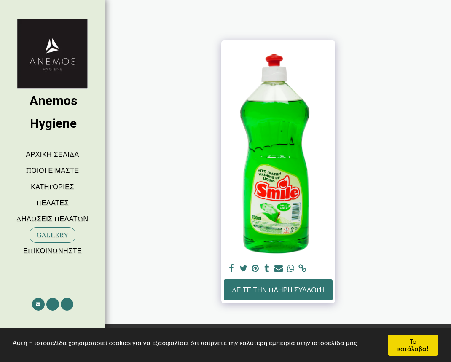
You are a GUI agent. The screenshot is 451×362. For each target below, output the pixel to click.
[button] (38, 304)
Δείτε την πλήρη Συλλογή (278, 290)
